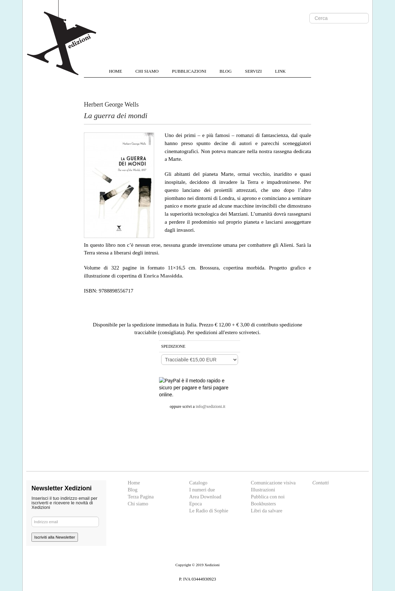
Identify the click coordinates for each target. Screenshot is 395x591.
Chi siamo (138, 503)
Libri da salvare (266, 510)
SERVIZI (253, 71)
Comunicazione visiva (273, 482)
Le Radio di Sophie (208, 510)
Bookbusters (263, 503)
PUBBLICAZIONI (189, 71)
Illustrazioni (263, 489)
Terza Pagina (141, 496)
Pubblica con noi (268, 496)
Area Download (205, 496)
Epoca (195, 503)
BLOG (226, 71)
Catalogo (198, 482)
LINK (280, 71)
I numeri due (202, 489)
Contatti (321, 482)
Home (134, 482)
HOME (115, 71)
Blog (132, 489)
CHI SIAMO (146, 71)
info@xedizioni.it (210, 406)
